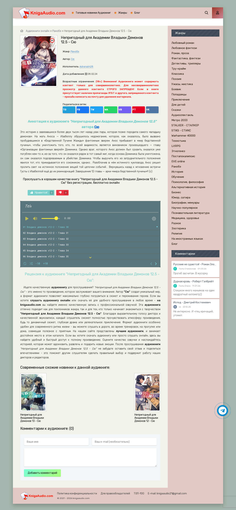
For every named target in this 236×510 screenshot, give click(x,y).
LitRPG (176, 146)
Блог (137, 12)
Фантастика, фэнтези (185, 58)
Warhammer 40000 (183, 135)
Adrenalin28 (86, 66)
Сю (72, 59)
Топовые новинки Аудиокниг (93, 12)
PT (105, 109)
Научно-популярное (184, 207)
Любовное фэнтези (184, 48)
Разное (176, 223)
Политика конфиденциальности (77, 492)
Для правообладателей (115, 492)
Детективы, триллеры (186, 63)
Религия (176, 233)
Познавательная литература (190, 213)
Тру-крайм (178, 68)
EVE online (178, 161)
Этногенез (178, 151)
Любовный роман (182, 43)
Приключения (180, 99)
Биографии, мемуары (185, 202)
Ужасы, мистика (182, 84)
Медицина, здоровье (185, 218)
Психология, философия (187, 182)
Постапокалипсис (183, 156)
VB (98, 109)
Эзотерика (178, 228)
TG (66, 109)
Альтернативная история (188, 187)
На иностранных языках (187, 238)
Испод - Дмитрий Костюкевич (192, 302)
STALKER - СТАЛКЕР (185, 125)
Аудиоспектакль (182, 115)
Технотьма (178, 140)
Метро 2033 (179, 120)
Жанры (122, 12)
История (177, 171)
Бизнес (176, 192)
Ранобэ (75, 51)
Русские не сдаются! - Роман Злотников (195, 264)
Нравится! (41, 191)
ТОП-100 (139, 492)
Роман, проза (180, 53)
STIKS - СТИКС (181, 130)
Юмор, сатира (180, 197)
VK (113, 109)
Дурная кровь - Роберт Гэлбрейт (193, 281)
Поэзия (176, 79)
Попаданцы (178, 94)
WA (90, 109)
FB (74, 109)
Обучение (177, 177)
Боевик (176, 89)
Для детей (178, 104)
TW (82, 109)
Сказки (176, 110)
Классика (177, 73)
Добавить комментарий (42, 471)
